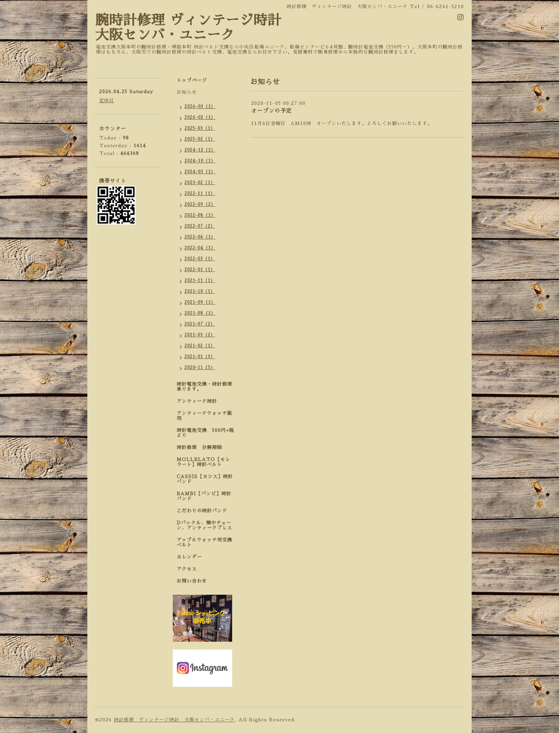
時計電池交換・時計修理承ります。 (204, 387)
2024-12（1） (199, 150)
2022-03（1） (199, 259)
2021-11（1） (199, 281)
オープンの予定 (271, 110)
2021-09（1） (199, 302)
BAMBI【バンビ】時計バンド (204, 496)
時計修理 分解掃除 (202, 447)
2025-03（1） (199, 128)
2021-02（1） (199, 346)
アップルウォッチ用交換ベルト (204, 542)
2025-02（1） (199, 139)
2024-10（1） (199, 161)
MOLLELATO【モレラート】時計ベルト (203, 462)
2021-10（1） (199, 291)
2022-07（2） (199, 226)
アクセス (187, 569)
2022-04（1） (199, 248)
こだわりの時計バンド (204, 510)
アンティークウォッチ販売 (204, 416)
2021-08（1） (199, 313)
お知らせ (187, 92)
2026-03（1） (199, 106)
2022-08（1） (199, 215)
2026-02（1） (199, 117)
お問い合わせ (192, 581)
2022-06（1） (199, 237)
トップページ (192, 80)
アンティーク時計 (199, 401)
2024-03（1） (199, 172)
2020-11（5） (199, 368)
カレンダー (189, 557)
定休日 (106, 100)
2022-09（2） (199, 204)
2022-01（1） (199, 270)
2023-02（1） (199, 183)
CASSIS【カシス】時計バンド (205, 479)
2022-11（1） (199, 194)
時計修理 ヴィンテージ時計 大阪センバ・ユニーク (174, 719)
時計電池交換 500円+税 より (208, 433)
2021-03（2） (199, 335)
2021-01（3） (199, 357)
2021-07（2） (199, 324)
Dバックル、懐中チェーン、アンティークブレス (204, 525)
